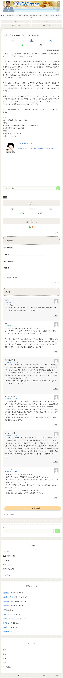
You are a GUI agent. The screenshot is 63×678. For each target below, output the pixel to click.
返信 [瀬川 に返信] (55, 302)
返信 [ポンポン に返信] (55, 485)
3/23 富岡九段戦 (9, 543)
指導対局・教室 (23, 148)
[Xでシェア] (12, 40)
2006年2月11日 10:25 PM (11, 312)
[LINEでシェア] (22, 45)
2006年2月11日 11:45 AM (11, 349)
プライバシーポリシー (31, 672)
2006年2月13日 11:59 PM (11, 289)
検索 (4, 514)
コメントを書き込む (32, 495)
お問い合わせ (49, 148)
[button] (41, 45)
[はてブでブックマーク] (50, 40)
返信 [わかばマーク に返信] (55, 448)
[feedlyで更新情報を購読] (30, 227)
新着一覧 (40, 148)
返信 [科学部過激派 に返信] (55, 375)
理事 (4, 597)
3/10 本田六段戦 (8, 556)
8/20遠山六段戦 (8, 584)
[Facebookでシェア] (31, 40)
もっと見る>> (7, 562)
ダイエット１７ (8, 552)
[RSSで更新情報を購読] (33, 227)
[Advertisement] (31, 169)
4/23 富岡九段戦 (8, 605)
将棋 (5, 197)
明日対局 (6, 539)
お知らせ (33, 148)
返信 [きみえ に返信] (55, 338)
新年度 (5, 610)
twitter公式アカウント (25, 143)
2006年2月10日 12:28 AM (11, 458)
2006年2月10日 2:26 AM (11, 422)
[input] (31, 188)
